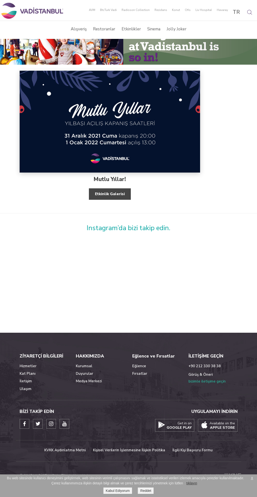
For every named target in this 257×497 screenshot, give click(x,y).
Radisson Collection (136, 10)
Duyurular (84, 373)
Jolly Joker (177, 29)
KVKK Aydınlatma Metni (65, 450)
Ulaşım (25, 388)
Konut (176, 10)
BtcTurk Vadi (108, 10)
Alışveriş (79, 29)
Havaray (222, 10)
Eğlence (139, 366)
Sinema (153, 29)
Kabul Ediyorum (118, 491)
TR (236, 12)
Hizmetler (28, 366)
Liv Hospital (203, 10)
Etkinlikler (131, 29)
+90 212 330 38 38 (204, 366)
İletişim (26, 381)
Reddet (145, 491)
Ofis (188, 10)
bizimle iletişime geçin (207, 381)
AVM (92, 10)
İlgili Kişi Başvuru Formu (192, 450)
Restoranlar (104, 29)
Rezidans (161, 10)
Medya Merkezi (89, 381)
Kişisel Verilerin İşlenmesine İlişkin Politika (129, 450)
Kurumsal (84, 366)
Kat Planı (28, 373)
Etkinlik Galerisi (110, 194)
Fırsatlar (139, 373)
